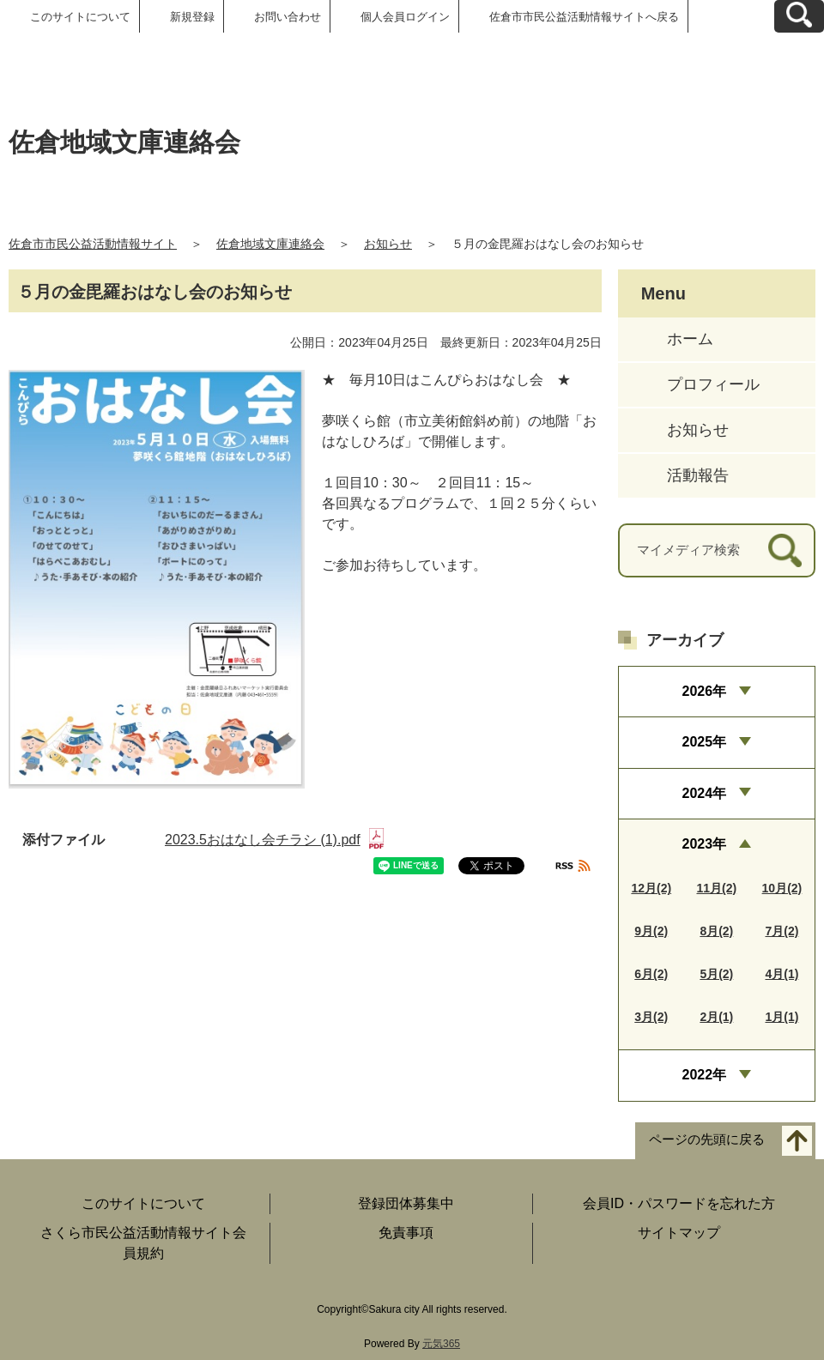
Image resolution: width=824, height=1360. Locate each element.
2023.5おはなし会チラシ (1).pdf (274, 839)
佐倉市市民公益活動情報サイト (93, 244)
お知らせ (388, 244)
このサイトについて (80, 16)
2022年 (704, 1074)
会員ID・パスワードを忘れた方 (679, 1203)
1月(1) (781, 1017)
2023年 (704, 844)
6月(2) (651, 974)
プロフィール (713, 384)
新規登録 (192, 16)
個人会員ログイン (405, 16)
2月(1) (716, 1017)
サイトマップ (679, 1232)
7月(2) (781, 931)
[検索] (785, 550)
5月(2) (716, 974)
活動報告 (698, 475)
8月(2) (716, 931)
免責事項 (406, 1232)
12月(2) (651, 888)
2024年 (704, 793)
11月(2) (716, 888)
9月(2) (651, 931)
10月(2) (782, 888)
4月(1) (781, 974)
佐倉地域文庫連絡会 (270, 244)
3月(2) (651, 1017)
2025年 (704, 741)
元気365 (441, 1344)
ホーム (690, 339)
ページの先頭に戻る (707, 1139)
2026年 (704, 691)
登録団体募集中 (406, 1203)
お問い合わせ (287, 16)
